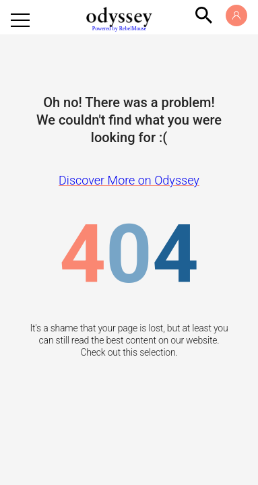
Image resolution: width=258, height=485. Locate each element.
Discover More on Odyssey (129, 180)
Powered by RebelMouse (119, 29)
